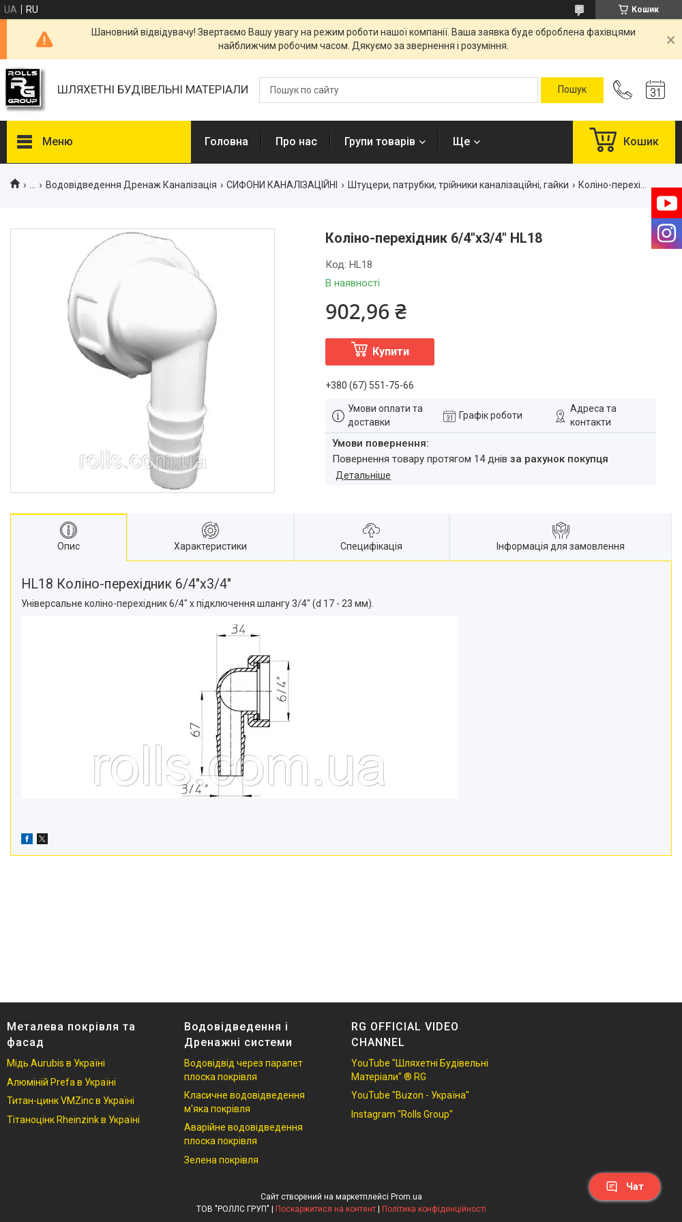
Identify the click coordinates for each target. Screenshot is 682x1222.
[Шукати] (572, 90)
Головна (226, 141)
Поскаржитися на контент (326, 1209)
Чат (625, 1186)
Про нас (296, 141)
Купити (390, 351)
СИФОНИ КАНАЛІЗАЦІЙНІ (282, 184)
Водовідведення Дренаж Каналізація (131, 184)
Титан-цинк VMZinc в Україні (70, 1100)
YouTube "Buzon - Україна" (410, 1095)
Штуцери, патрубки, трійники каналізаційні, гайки (458, 184)
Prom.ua (406, 1197)
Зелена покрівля (221, 1159)
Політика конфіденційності (434, 1209)
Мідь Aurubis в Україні (56, 1063)
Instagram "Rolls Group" (402, 1114)
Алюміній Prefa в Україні (61, 1082)
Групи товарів (379, 141)
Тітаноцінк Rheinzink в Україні (73, 1119)
